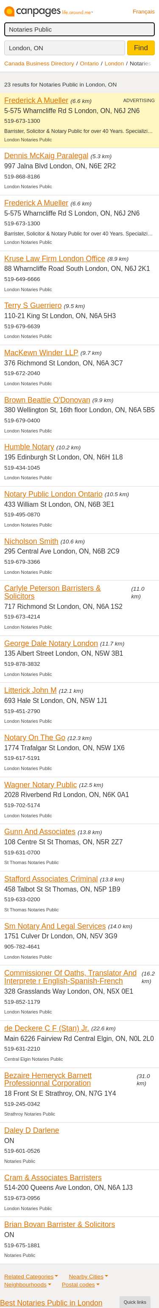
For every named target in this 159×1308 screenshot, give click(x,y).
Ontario (89, 63)
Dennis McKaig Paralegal (46, 155)
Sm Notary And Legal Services (55, 926)
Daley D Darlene (31, 1130)
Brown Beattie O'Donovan (47, 400)
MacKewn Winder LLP (41, 353)
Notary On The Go (34, 737)
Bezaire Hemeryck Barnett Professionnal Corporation (48, 1079)
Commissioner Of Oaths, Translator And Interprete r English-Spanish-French (70, 977)
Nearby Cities (86, 1276)
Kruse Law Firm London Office (54, 258)
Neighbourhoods (25, 1284)
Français (144, 11)
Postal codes (78, 1284)
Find (141, 48)
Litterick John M (30, 690)
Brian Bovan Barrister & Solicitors (59, 1224)
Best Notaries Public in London (51, 1303)
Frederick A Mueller (36, 100)
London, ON (26, 47)
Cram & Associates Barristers (53, 1177)
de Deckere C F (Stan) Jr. (46, 1028)
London (114, 63)
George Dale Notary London (51, 643)
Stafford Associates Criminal (51, 879)
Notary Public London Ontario (53, 494)
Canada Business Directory (39, 63)
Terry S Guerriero (33, 305)
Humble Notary (29, 447)
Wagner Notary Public (40, 785)
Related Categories (28, 1276)
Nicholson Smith (31, 541)
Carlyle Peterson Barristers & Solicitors (52, 592)
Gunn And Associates (39, 831)
